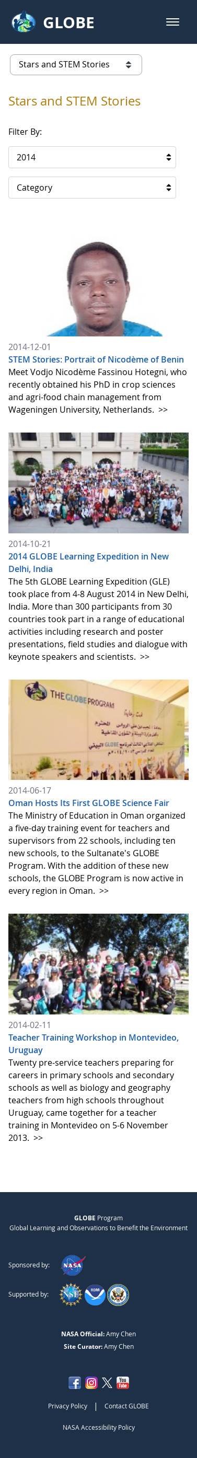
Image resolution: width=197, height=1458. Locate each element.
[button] (172, 22)
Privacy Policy (67, 1406)
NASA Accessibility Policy (99, 1427)
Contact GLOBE (127, 1406)
